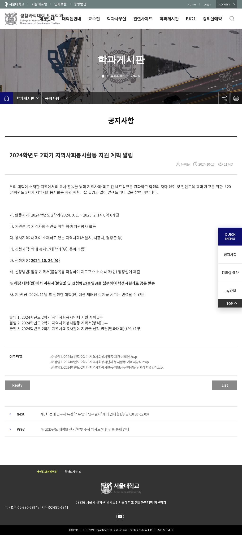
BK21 (190, 18)
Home (192, 4)
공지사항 (135, 76)
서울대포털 (39, 4)
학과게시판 (169, 18)
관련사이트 (142, 18)
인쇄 (236, 98)
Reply (17, 385)
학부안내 (47, 18)
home (6, 98)
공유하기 (224, 98)
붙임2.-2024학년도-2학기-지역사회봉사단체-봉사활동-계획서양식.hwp (101, 361)
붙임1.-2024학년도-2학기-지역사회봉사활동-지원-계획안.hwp (95, 356)
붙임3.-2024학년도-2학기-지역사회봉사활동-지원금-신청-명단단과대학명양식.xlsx (109, 367)
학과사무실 (116, 18)
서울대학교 (16, 4)
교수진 (94, 18)
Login (207, 4)
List (225, 385)
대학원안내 (71, 18)
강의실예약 (212, 18)
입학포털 (60, 4)
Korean (224, 4)
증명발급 (80, 4)
